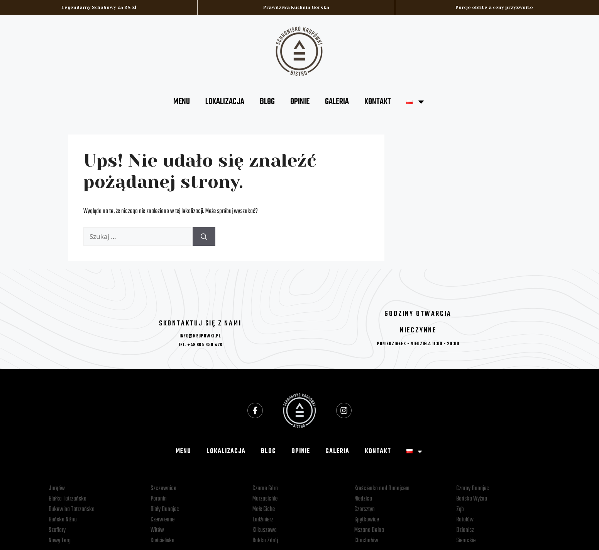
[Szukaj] (204, 236)
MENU (181, 101)
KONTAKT (377, 101)
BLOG (267, 101)
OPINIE (300, 101)
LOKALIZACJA (224, 101)
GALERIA (337, 101)
